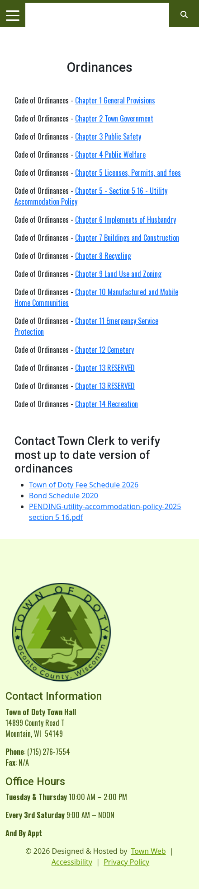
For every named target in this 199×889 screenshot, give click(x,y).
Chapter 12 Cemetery (104, 349)
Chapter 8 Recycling (103, 255)
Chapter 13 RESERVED (105, 367)
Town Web (148, 851)
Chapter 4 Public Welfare (110, 154)
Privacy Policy (126, 862)
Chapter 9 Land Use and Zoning (118, 273)
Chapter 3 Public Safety (108, 136)
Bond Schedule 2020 (63, 496)
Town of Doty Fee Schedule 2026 (83, 485)
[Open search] (184, 14)
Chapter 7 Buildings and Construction (127, 237)
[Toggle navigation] (12, 15)
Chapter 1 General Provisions (115, 100)
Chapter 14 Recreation (106, 403)
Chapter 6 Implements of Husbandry (125, 219)
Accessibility (72, 862)
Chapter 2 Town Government (114, 118)
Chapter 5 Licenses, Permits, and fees (128, 172)
